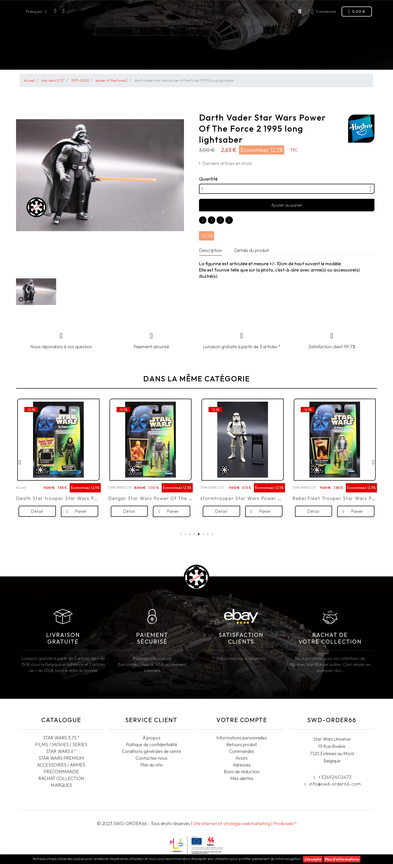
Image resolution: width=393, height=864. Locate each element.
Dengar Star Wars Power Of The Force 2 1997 (164, 510)
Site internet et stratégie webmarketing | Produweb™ (244, 823)
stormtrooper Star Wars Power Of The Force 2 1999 (264, 510)
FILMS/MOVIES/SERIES (86, 58)
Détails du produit (251, 250)
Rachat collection (328, 58)
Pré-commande (235, 58)
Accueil (21, 499)
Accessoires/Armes (279, 58)
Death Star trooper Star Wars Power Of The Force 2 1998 (86, 510)
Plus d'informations (342, 859)
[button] (19, 175)
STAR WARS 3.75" (41, 58)
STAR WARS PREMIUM (194, 58)
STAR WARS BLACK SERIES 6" (142, 58)
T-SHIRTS (361, 58)
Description (210, 250)
